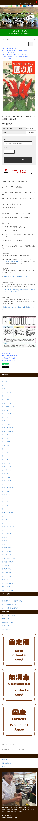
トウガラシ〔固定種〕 (9, 52)
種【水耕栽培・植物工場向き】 (10, 608)
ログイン (30, 2)
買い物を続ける (6, 353)
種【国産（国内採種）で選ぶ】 (10, 604)
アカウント (21, 2)
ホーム (3, 48)
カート (35, 2)
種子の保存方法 (6, 629)
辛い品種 (9, 58)
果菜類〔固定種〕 (23, 50)
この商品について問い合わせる (10, 355)
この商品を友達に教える (8, 358)
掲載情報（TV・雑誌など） (9, 622)
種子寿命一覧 (5, 626)
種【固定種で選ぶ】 (12, 50)
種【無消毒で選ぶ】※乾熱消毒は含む (17, 54)
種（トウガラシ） (11, 48)
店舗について (5, 618)
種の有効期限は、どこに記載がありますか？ (15, 276)
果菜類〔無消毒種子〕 (9, 56)
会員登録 (26, 2)
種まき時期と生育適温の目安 (11, 261)
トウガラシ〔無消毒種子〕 (23, 56)
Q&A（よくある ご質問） (8, 615)
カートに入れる (18, 160)
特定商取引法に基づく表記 (9, 360)
